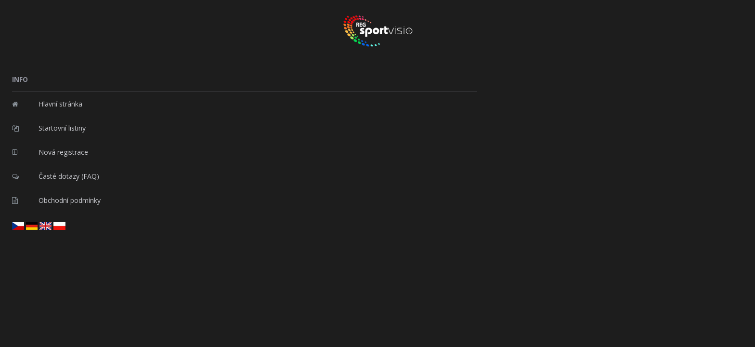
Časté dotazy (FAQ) (55, 173)
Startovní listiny (49, 125)
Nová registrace (50, 149)
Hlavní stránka (47, 101)
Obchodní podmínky (56, 197)
